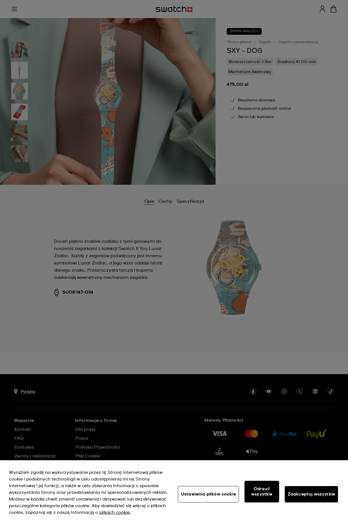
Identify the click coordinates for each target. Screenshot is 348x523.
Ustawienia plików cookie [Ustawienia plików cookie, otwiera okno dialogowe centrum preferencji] (208, 494)
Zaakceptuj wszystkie (311, 494)
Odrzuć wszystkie (261, 491)
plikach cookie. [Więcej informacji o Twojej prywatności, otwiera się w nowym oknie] (115, 512)
